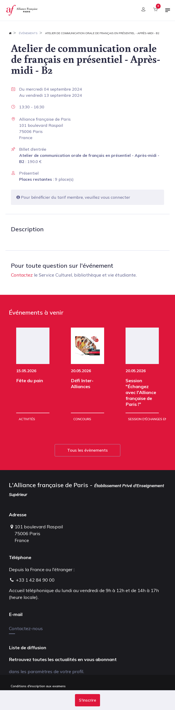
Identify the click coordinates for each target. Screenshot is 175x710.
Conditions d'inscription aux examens (38, 686)
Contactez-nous (26, 628)
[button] (87, 700)
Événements (28, 33)
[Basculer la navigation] (167, 12)
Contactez (22, 275)
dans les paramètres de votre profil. (46, 671)
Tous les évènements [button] (87, 450)
